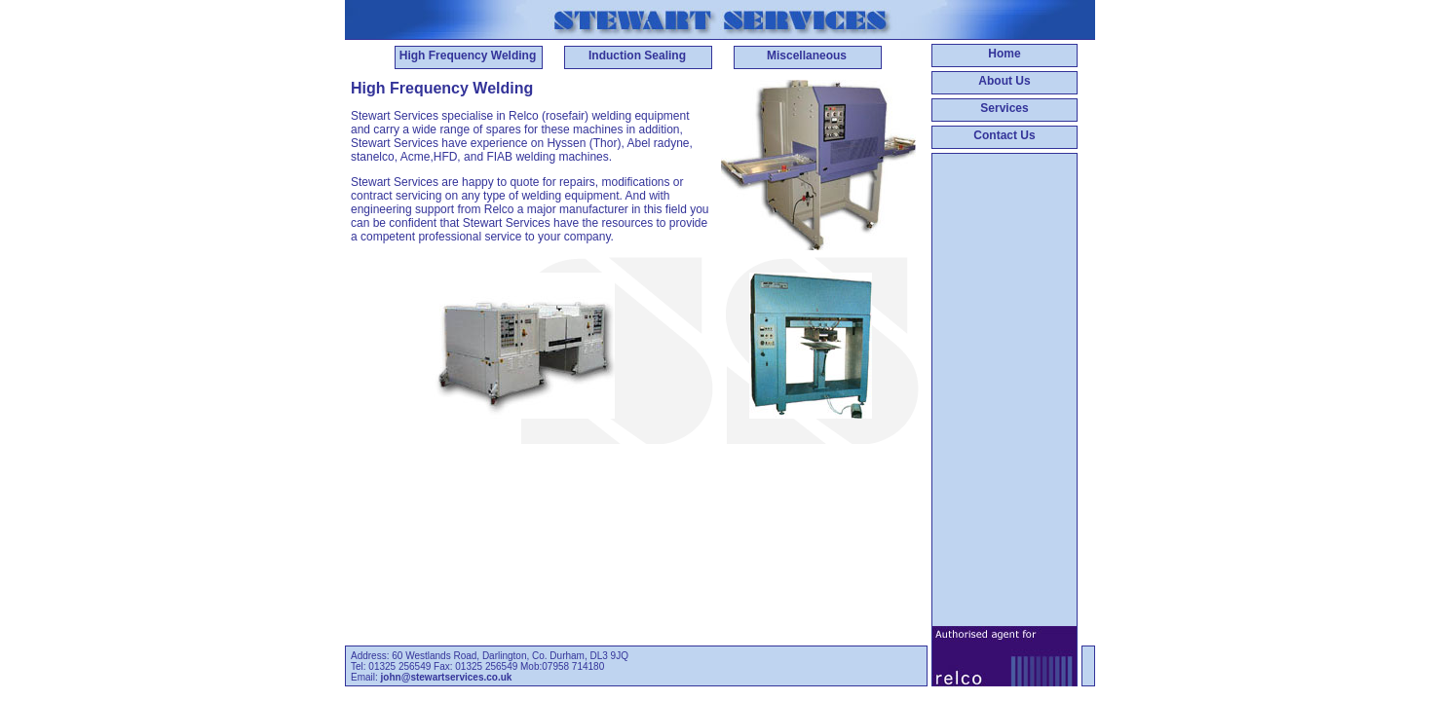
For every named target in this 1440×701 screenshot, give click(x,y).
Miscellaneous (807, 55)
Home (1004, 53)
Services (1004, 108)
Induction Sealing (637, 55)
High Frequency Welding (467, 55)
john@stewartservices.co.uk (446, 677)
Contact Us (1004, 135)
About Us (1004, 81)
